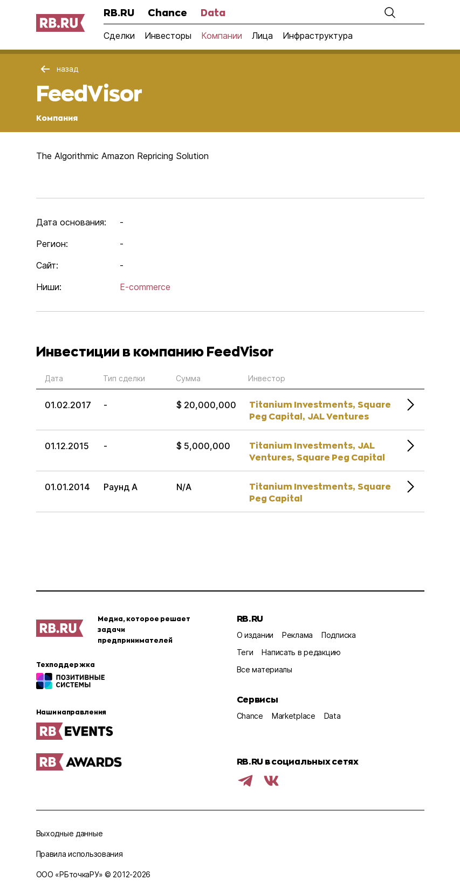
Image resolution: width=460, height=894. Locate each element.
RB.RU (119, 12)
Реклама (297, 634)
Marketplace (293, 715)
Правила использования (79, 853)
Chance (167, 12)
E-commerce (145, 286)
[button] (389, 12)
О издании (255, 634)
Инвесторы (168, 35)
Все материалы (264, 669)
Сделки (119, 35)
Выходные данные (69, 833)
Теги (245, 652)
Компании (221, 35)
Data (213, 12)
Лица (262, 35)
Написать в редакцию (301, 652)
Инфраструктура (318, 35)
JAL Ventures (338, 416)
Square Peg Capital (341, 457)
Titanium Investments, (302, 404)
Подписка (338, 634)
